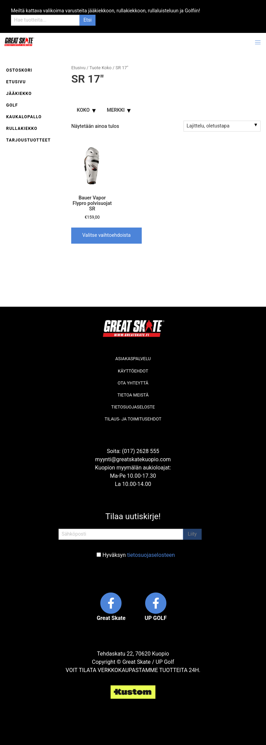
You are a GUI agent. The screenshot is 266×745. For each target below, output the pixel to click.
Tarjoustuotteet (28, 140)
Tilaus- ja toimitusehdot (133, 419)
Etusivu (16, 82)
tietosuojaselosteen (151, 555)
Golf (12, 105)
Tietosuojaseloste (133, 407)
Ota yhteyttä (133, 383)
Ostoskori (19, 70)
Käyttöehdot (133, 371)
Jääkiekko (19, 93)
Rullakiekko (21, 128)
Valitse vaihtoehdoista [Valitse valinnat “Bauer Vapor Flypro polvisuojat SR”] (106, 235)
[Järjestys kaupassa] (222, 126)
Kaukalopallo (24, 116)
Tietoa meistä (133, 395)
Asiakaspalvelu (133, 358)
